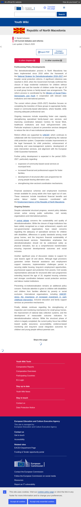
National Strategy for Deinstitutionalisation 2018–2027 (40, 76)
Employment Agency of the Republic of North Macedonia (41, 202)
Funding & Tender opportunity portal (29, 452)
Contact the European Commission (28, 472)
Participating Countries (25, 376)
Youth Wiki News (23, 392)
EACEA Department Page (25, 448)
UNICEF (46, 135)
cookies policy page (46, 492)
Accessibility (19, 439)
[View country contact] (60, 52)
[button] (44, 7)
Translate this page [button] (51, 8)
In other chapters (26, 60)
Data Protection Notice (25, 408)
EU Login (20, 380)
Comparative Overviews (26, 371)
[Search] (35, 14)
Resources (18, 480)
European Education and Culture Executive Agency (37, 421)
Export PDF (45, 52)
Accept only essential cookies (42, 502)
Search (62, 14)
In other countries (52, 60)
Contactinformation (59, 52)
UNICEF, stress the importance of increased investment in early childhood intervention (40, 297)
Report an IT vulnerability (24, 484)
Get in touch (19, 435)
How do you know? (71, 2)
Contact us (20, 403)
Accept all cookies (17, 502)
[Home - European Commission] (28, 7)
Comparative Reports (25, 367)
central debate (23, 221)
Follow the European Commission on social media (35, 476)
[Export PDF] (44, 52)
